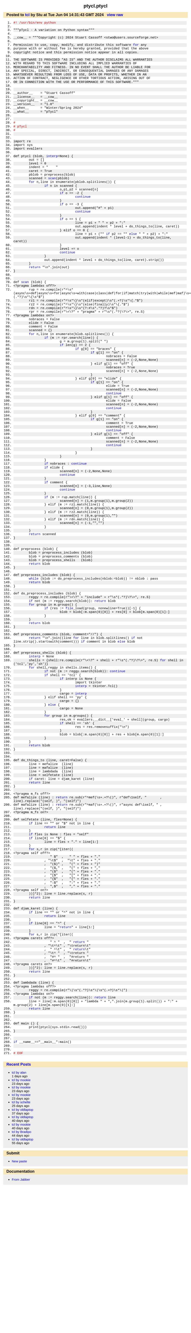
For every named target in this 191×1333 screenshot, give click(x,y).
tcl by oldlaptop (22, 1109)
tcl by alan (19, 1072)
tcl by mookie (21, 1080)
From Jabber (21, 1179)
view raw (115, 15)
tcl (27, 15)
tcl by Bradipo (21, 1132)
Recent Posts (18, 1064)
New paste (19, 1161)
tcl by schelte (21, 1102)
